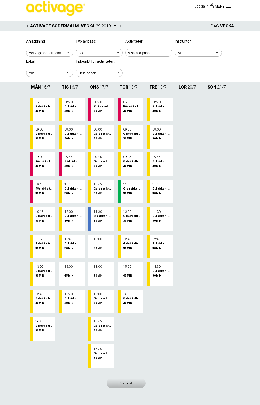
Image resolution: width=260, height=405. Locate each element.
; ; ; (49, 73)
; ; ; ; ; (99, 73)
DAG (215, 26)
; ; (99, 53)
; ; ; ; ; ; (148, 53)
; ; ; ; (198, 53)
